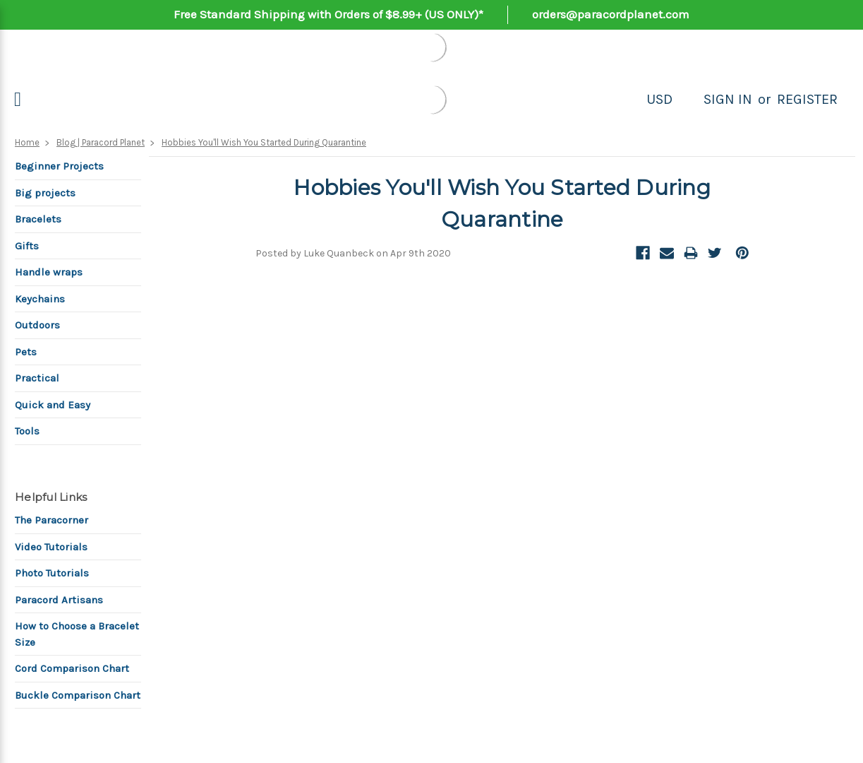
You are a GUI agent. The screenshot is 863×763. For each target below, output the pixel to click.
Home (27, 142)
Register (807, 99)
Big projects (45, 193)
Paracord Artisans (59, 599)
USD (659, 99)
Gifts (27, 245)
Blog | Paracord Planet (100, 142)
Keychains (40, 298)
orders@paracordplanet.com (610, 14)
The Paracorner (51, 520)
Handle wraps (49, 272)
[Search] (688, 100)
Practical (37, 378)
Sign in (728, 99)
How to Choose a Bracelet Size (77, 634)
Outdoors (37, 325)
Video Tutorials (51, 546)
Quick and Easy (52, 404)
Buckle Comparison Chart (77, 695)
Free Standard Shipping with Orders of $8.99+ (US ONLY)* (328, 14)
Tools (27, 431)
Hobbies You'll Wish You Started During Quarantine (264, 142)
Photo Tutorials (52, 573)
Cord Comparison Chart (72, 668)
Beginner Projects (59, 166)
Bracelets (38, 219)
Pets (26, 351)
